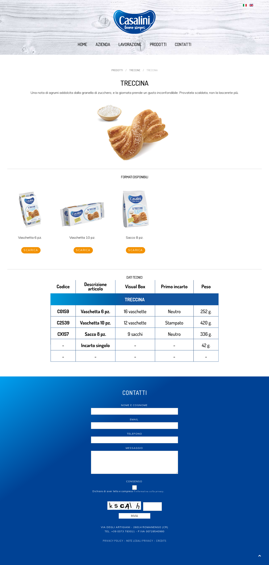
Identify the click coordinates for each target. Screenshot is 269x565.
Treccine (134, 70)
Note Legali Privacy (139, 540)
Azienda (103, 44)
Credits (161, 540)
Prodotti (158, 44)
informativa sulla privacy (149, 491)
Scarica (31, 250)
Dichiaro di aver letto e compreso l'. (128, 491)
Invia (134, 516)
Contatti (183, 44)
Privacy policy (113, 540)
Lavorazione (130, 44)
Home (82, 44)
